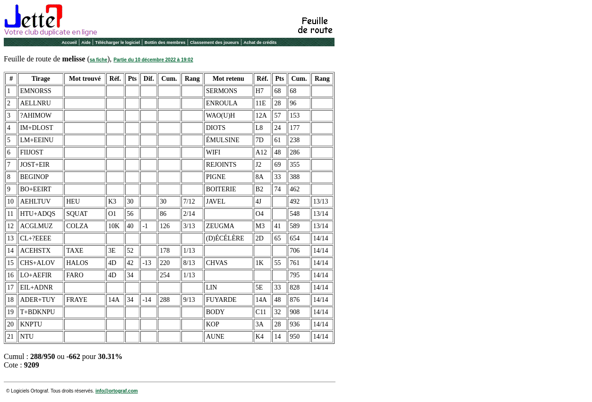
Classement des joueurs (214, 42)
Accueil (69, 42)
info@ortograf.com (116, 390)
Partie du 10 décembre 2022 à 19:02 (153, 59)
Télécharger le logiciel (117, 42)
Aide (86, 42)
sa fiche (98, 59)
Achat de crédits (260, 42)
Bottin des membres (165, 42)
